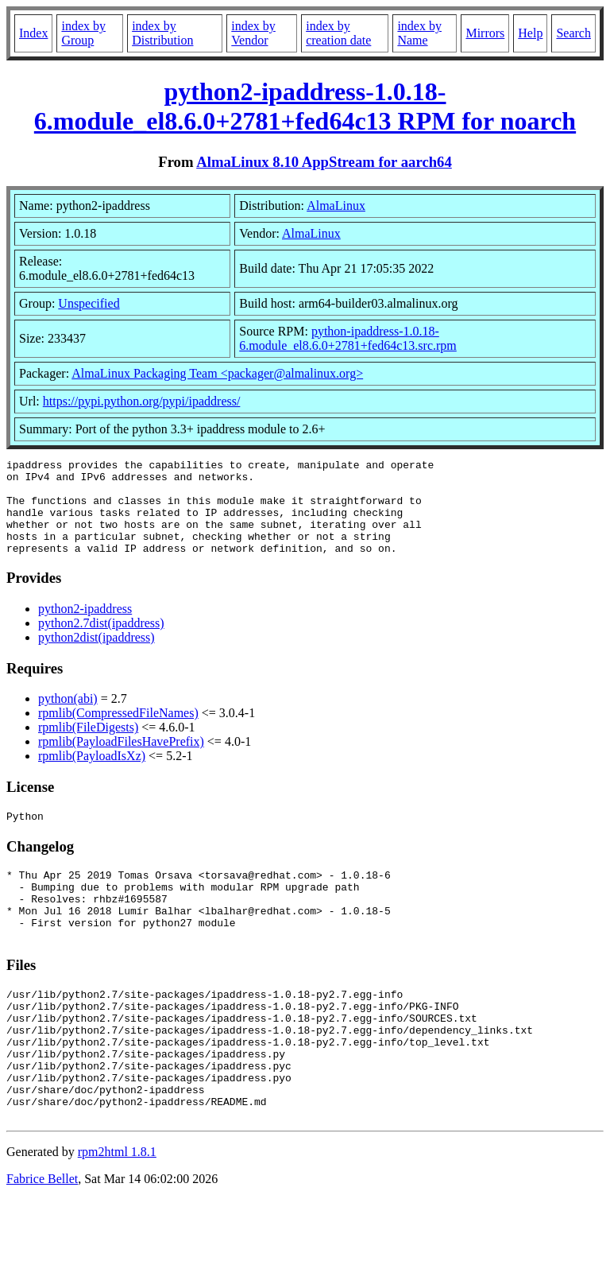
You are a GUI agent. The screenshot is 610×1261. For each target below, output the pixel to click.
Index (33, 33)
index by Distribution (162, 33)
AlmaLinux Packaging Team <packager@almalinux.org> (217, 373)
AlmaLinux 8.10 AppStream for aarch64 (324, 161)
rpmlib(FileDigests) (88, 746)
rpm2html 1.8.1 (117, 1213)
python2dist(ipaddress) (96, 656)
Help (530, 33)
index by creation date (338, 33)
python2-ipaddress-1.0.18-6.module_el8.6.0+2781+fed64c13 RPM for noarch (305, 106)
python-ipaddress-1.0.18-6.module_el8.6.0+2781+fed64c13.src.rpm (348, 338)
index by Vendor (253, 33)
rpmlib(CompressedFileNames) (118, 732)
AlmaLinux (336, 205)
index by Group (83, 33)
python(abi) (68, 717)
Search (573, 33)
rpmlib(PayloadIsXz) (91, 775)
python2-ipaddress (85, 627)
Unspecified (88, 303)
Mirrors (484, 33)
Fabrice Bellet (42, 1240)
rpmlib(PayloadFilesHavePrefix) (121, 760)
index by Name (419, 33)
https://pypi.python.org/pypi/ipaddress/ (142, 401)
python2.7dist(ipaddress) (101, 642)
